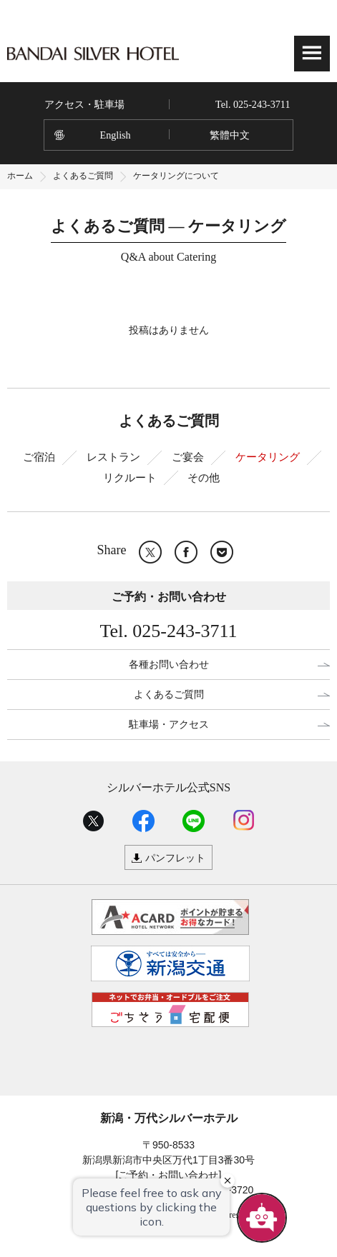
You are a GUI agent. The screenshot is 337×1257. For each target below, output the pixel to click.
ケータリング (267, 457)
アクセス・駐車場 (84, 104)
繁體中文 (230, 135)
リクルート (130, 477)
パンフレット (175, 857)
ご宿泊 (39, 457)
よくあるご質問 (83, 176)
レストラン (113, 457)
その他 (203, 477)
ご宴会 (188, 457)
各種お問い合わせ (169, 664)
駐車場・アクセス (169, 724)
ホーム (20, 176)
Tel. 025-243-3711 (252, 104)
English (115, 135)
